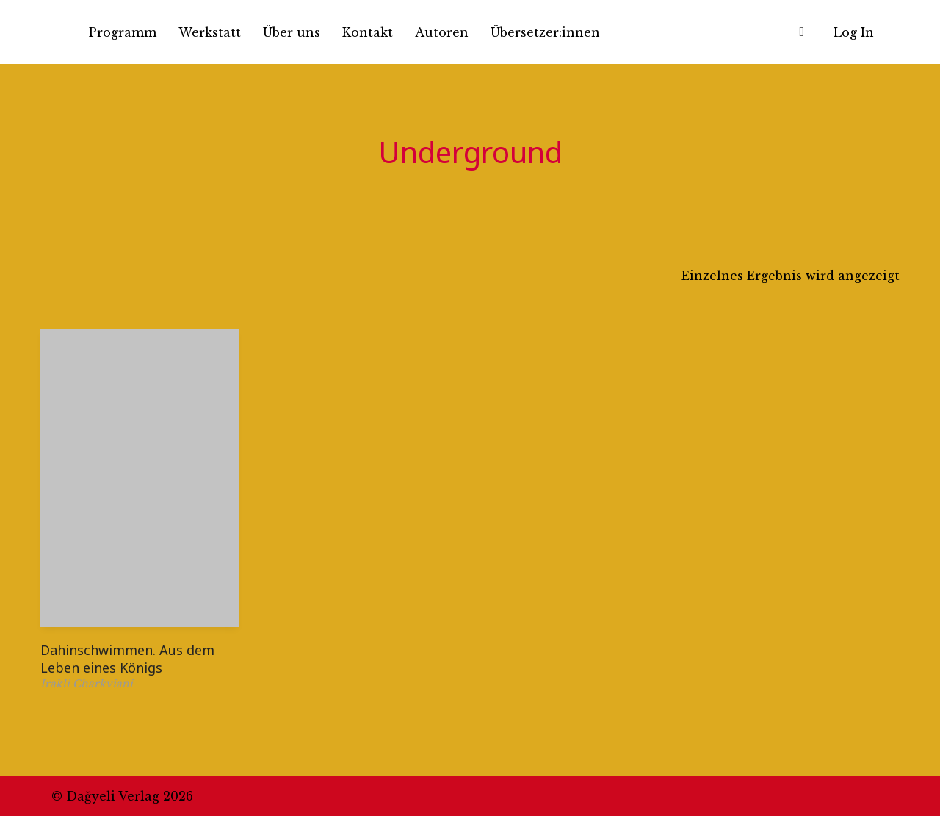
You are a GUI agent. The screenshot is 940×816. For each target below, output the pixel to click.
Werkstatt (209, 32)
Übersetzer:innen (545, 32)
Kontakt (367, 32)
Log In (854, 32)
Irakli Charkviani (86, 683)
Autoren (442, 32)
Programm (122, 32)
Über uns (291, 32)
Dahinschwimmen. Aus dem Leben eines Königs (127, 658)
